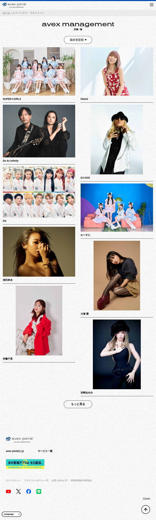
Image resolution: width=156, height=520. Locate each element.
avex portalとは (15, 451)
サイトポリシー (13, 480)
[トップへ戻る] (145, 509)
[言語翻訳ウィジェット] (11, 514)
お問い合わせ (59, 480)
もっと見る (78, 404)
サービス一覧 (45, 451)
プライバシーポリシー (36, 480)
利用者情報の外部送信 (81, 480)
